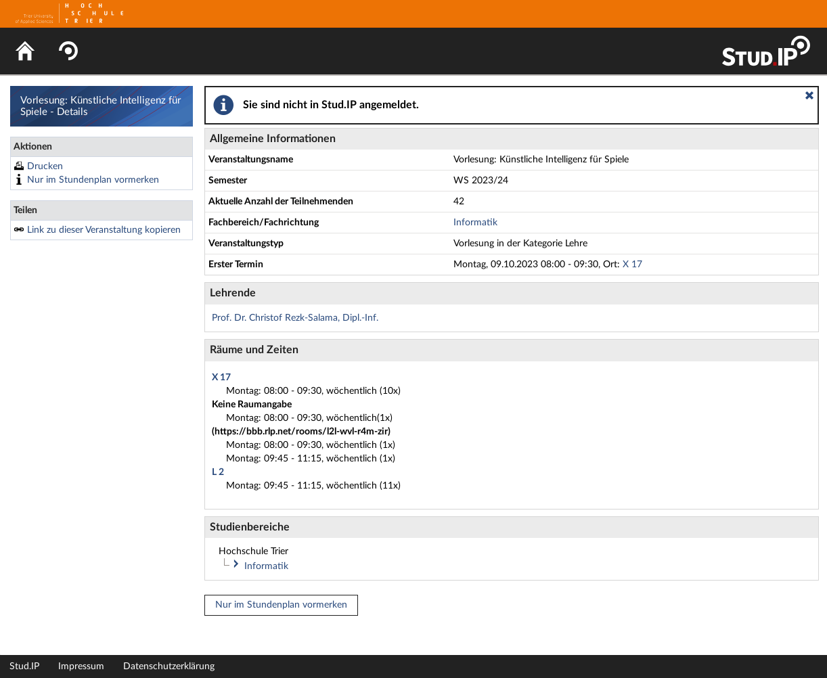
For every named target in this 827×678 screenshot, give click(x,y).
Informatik (475, 222)
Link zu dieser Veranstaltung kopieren (104, 230)
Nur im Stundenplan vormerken (93, 180)
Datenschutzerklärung (169, 666)
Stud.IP (24, 666)
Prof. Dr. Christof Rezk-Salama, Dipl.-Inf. (295, 318)
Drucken (45, 166)
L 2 (218, 472)
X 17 (632, 264)
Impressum (81, 666)
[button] (809, 95)
